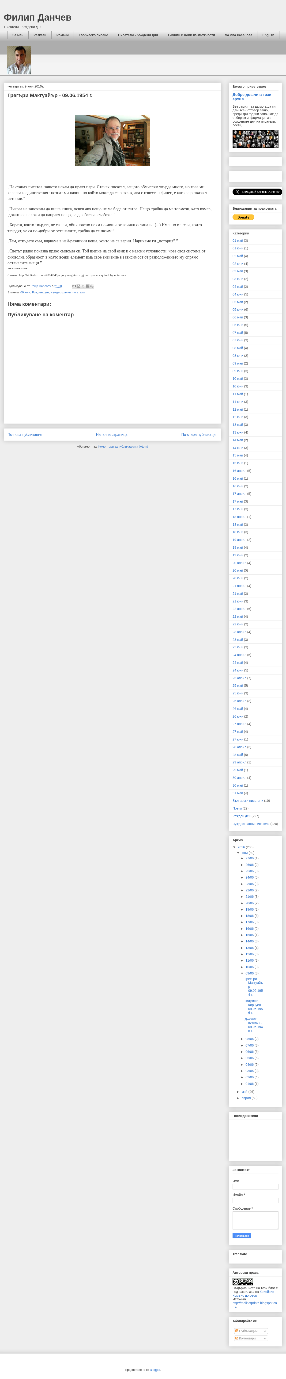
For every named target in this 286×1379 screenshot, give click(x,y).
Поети (237, 808)
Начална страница (111, 435)
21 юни (238, 601)
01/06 (250, 1084)
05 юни (238, 309)
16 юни (238, 486)
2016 (242, 847)
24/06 (250, 877)
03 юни (238, 279)
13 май (238, 425)
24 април (239, 655)
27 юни (238, 739)
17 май (238, 501)
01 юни (238, 248)
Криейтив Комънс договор (253, 1293)
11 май (238, 394)
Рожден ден (40, 292)
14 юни (238, 448)
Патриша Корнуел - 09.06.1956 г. (254, 1006)
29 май (238, 770)
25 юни (238, 693)
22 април (239, 609)
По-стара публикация (199, 435)
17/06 (250, 922)
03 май (238, 271)
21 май (238, 593)
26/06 (250, 865)
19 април (239, 540)
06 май (238, 317)
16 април (239, 471)
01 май (238, 240)
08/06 (250, 1039)
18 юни (238, 532)
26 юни (238, 716)
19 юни (238, 555)
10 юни (238, 386)
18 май (238, 524)
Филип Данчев (38, 17)
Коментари (245, 1338)
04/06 (250, 1064)
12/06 (250, 954)
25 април (239, 678)
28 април (239, 747)
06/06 (250, 1052)
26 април (239, 701)
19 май (238, 547)
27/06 (250, 858)
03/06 (250, 1071)
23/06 (250, 884)
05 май (238, 302)
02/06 (250, 1077)
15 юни (238, 463)
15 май (238, 455)
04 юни (238, 294)
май (244, 1092)
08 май (238, 348)
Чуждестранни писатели (67, 292)
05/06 (250, 1058)
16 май (238, 478)
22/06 (250, 890)
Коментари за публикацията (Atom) (123, 446)
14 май (238, 440)
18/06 (250, 916)
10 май (238, 378)
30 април (239, 778)
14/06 (250, 941)
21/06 (250, 896)
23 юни (238, 647)
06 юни (238, 325)
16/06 (250, 928)
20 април (239, 563)
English (268, 35)
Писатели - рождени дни (138, 35)
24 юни (238, 670)
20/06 (250, 903)
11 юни (238, 402)
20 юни (238, 578)
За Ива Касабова (238, 35)
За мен (17, 35)
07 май (238, 333)
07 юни (238, 340)
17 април (239, 494)
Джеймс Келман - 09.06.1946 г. (254, 1025)
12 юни (238, 417)
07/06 (250, 1045)
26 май (238, 709)
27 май (238, 731)
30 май (238, 785)
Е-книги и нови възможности (191, 35)
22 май (238, 616)
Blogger (155, 1370)
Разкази (40, 35)
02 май (238, 256)
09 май (238, 363)
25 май (238, 685)
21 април (239, 586)
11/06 (250, 960)
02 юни (238, 264)
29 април (239, 762)
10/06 (250, 967)
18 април (239, 517)
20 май (238, 570)
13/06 (250, 948)
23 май (238, 640)
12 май (238, 409)
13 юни (238, 432)
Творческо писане (93, 35)
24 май (238, 662)
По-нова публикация (25, 435)
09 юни (25, 292)
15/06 (250, 935)
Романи (62, 35)
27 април (239, 724)
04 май (238, 286)
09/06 (250, 973)
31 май (238, 793)
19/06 (250, 909)
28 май (238, 755)
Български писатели (248, 801)
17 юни (238, 509)
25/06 (250, 871)
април (246, 1098)
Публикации (246, 1331)
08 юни (238, 356)
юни (244, 853)
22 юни (238, 624)
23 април (239, 632)
